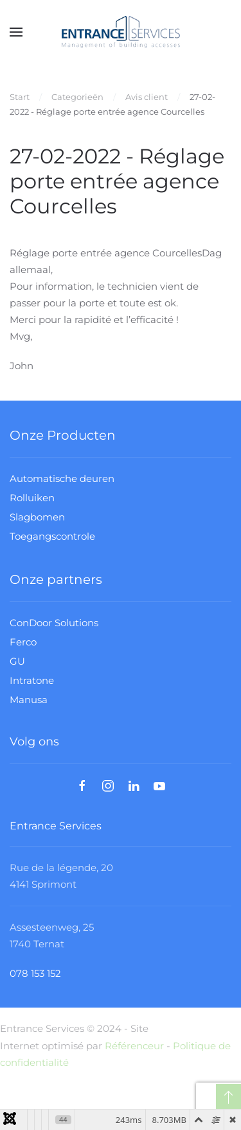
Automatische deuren (62, 478)
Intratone (32, 680)
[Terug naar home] (121, 32)
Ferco (23, 642)
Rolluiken (32, 498)
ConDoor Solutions (54, 623)
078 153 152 (35, 974)
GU (17, 661)
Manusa (29, 700)
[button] (16, 32)
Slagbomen (37, 517)
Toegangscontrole (52, 536)
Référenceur (134, 1046)
